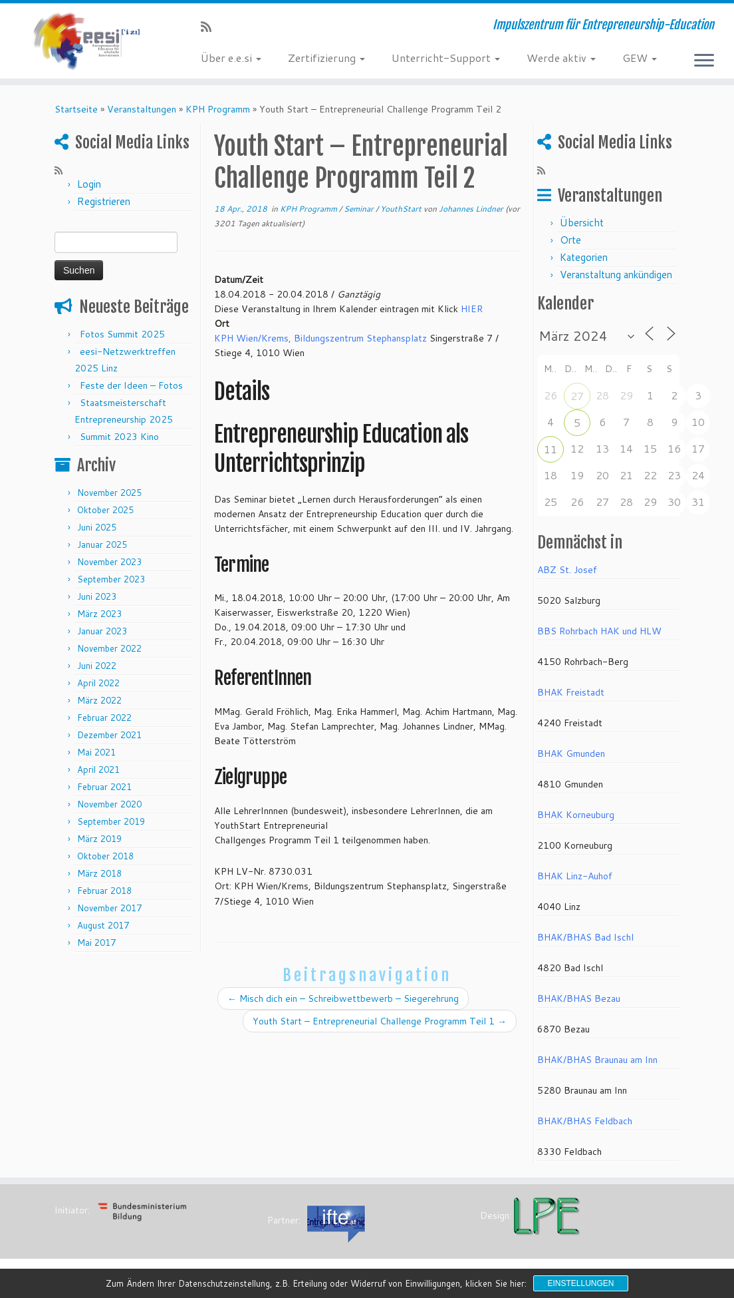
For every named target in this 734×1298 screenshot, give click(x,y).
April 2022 (98, 688)
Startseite (76, 113)
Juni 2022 (96, 670)
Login (89, 189)
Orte (570, 245)
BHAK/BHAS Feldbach (584, 1125)
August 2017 (103, 930)
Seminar (360, 213)
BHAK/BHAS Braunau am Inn (597, 1064)
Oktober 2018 (105, 861)
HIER (472, 313)
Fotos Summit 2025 (122, 338)
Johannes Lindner (471, 213)
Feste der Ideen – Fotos (131, 390)
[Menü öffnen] (704, 61)
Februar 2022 (104, 722)
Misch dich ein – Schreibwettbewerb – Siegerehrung (343, 1003)
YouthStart (402, 213)
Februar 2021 (104, 791)
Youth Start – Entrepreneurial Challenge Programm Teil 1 (380, 1025)
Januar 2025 (102, 549)
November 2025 (109, 497)
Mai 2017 (96, 947)
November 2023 (109, 566)
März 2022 (99, 705)
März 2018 (99, 878)
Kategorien (584, 262)
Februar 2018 (104, 895)
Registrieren (103, 206)
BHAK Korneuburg (575, 819)
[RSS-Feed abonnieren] (210, 26)
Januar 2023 (102, 636)
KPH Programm (217, 113)
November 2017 (109, 913)
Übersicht (582, 227)
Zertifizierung (326, 57)
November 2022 (109, 653)
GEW (639, 57)
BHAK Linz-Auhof (574, 880)
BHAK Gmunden (571, 758)
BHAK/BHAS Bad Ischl (585, 942)
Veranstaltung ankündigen (616, 279)
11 (550, 453)
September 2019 (111, 826)
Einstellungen (580, 1283)
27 (577, 400)
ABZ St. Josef (567, 574)
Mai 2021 (96, 757)
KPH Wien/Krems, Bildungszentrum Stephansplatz (320, 342)
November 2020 (109, 809)
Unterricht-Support (446, 57)
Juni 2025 (96, 532)
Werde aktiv (561, 57)
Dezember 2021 (109, 740)
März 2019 (99, 843)
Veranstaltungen (141, 113)
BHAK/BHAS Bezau (578, 1003)
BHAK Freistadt (570, 697)
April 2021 (98, 774)
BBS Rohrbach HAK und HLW (599, 635)
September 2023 (111, 584)
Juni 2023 (96, 601)
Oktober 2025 (105, 515)
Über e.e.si (231, 57)
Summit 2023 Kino (119, 441)
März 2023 (99, 618)
